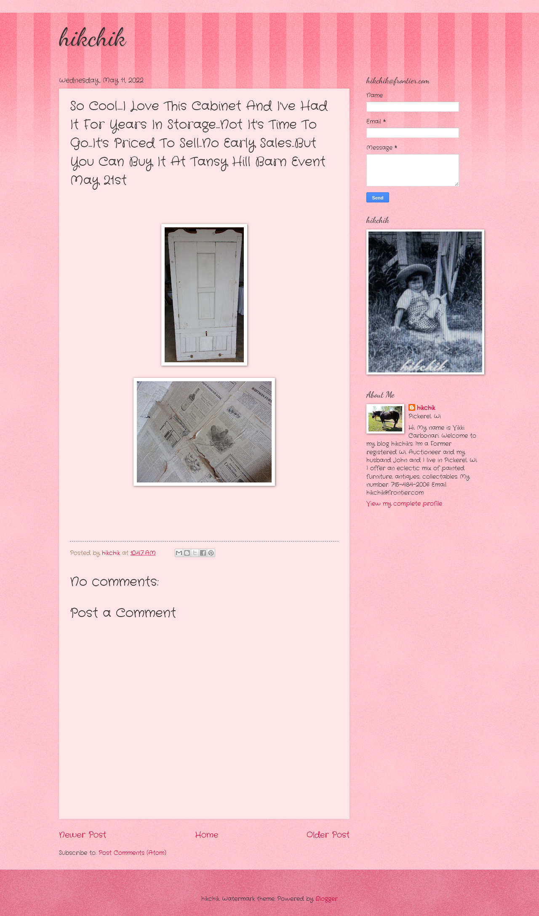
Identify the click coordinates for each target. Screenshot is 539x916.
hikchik (92, 37)
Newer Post (82, 835)
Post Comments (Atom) (132, 853)
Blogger (326, 899)
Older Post (328, 835)
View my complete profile (404, 504)
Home (206, 835)
